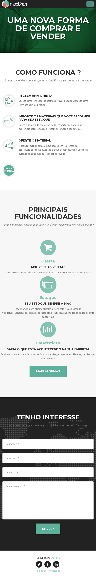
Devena (55, 557)
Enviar (48, 529)
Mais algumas (48, 371)
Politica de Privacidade (47, 570)
